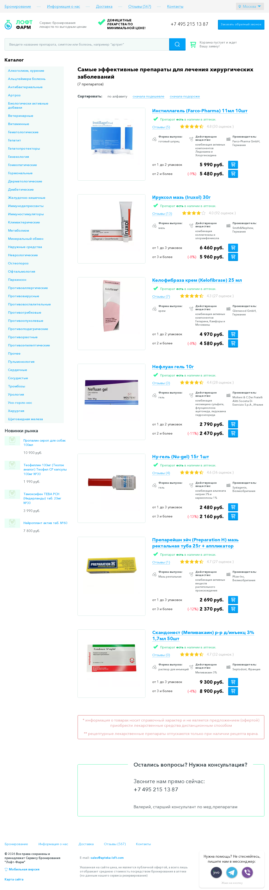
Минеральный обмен (25, 238)
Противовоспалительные (29, 304)
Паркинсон (17, 279)
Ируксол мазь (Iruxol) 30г (181, 197)
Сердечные (17, 370)
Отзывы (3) (161, 383)
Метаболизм (18, 230)
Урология (16, 394)
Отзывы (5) (161, 127)
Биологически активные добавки (28, 105)
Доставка (104, 6)
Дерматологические (25, 181)
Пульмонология (21, 361)
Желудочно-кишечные (26, 197)
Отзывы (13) (162, 213)
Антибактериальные (25, 87)
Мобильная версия (24, 869)
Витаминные (18, 124)
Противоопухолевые (25, 320)
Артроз (14, 95)
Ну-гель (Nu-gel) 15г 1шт (180, 456)
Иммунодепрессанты (26, 206)
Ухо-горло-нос (20, 402)
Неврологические (23, 255)
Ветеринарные (20, 115)
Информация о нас (63, 6)
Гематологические (23, 132)
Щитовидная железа (25, 419)
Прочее (14, 353)
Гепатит (14, 140)
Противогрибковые (24, 312)
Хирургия (16, 411)
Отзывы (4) (161, 473)
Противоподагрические (28, 329)
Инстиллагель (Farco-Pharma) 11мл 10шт (200, 110)
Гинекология (18, 156)
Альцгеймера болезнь (27, 79)
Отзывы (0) (161, 655)
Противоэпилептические (29, 345)
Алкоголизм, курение (26, 70)
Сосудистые (18, 378)
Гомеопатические (22, 165)
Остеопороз (18, 263)
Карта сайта (14, 879)
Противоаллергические (28, 288)
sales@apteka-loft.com (107, 857)
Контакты (175, 6)
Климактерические (24, 222)
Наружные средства (25, 247)
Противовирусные (23, 296)
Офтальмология (21, 271)
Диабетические (21, 189)
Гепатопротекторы (24, 148)
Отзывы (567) (139, 6)
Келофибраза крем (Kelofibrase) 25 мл (197, 280)
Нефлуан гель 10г (173, 366)
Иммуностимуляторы (26, 214)
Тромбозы (16, 386)
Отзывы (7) (161, 296)
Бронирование (18, 6)
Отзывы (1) (161, 562)
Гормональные (20, 173)
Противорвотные (23, 337)
